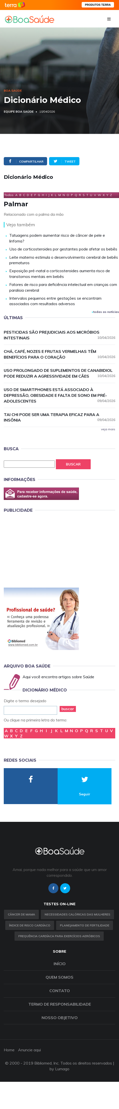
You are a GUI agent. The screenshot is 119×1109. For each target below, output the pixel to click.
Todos (9, 195)
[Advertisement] (41, 549)
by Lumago (59, 1068)
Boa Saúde (13, 90)
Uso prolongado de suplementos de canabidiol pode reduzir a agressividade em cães (59, 373)
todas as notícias (105, 312)
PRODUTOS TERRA (98, 4)
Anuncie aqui (29, 1049)
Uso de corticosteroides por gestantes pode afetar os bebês (63, 248)
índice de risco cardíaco (29, 925)
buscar (67, 708)
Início (60, 963)
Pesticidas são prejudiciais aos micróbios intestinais (59, 335)
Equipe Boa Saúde (19, 111)
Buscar (73, 464)
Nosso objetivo (60, 1017)
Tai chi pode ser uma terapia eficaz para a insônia (59, 417)
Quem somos (59, 977)
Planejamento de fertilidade (84, 925)
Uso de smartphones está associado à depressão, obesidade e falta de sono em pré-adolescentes (59, 395)
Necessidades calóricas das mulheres (77, 914)
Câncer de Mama (21, 914)
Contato (59, 990)
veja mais (108, 429)
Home (9, 1049)
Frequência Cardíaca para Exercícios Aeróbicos (59, 936)
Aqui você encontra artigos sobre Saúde (58, 676)
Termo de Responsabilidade (59, 1004)
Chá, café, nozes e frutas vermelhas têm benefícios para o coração (59, 354)
